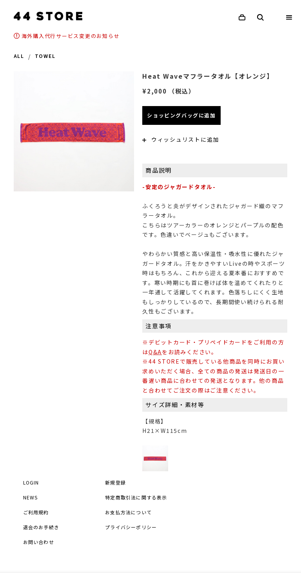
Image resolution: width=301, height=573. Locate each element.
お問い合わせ (38, 542)
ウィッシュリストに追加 (180, 139)
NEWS (30, 497)
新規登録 (115, 482)
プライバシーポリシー (131, 527)
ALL (19, 56)
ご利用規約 (36, 512)
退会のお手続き (41, 527)
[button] (289, 17)
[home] (48, 16)
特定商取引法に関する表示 (136, 497)
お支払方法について (128, 512)
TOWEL (45, 56)
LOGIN (31, 482)
